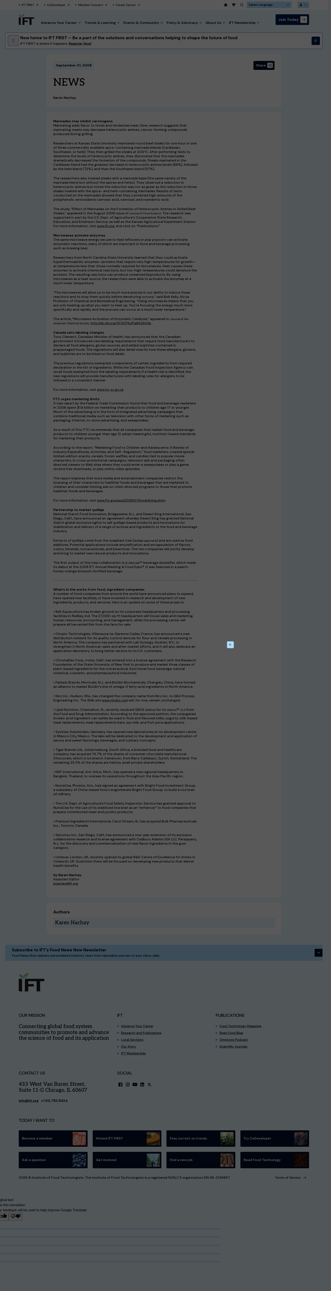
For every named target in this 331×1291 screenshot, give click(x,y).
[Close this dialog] (230, 644)
